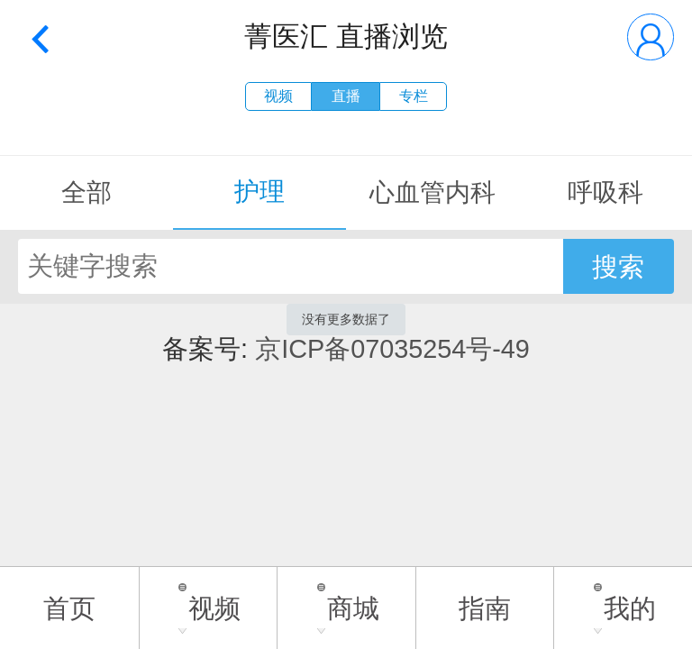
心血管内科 (432, 192)
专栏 (413, 96)
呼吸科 (605, 192)
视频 (278, 96)
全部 (86, 192)
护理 (259, 192)
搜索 (618, 266)
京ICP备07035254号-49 (392, 348)
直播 (346, 96)
